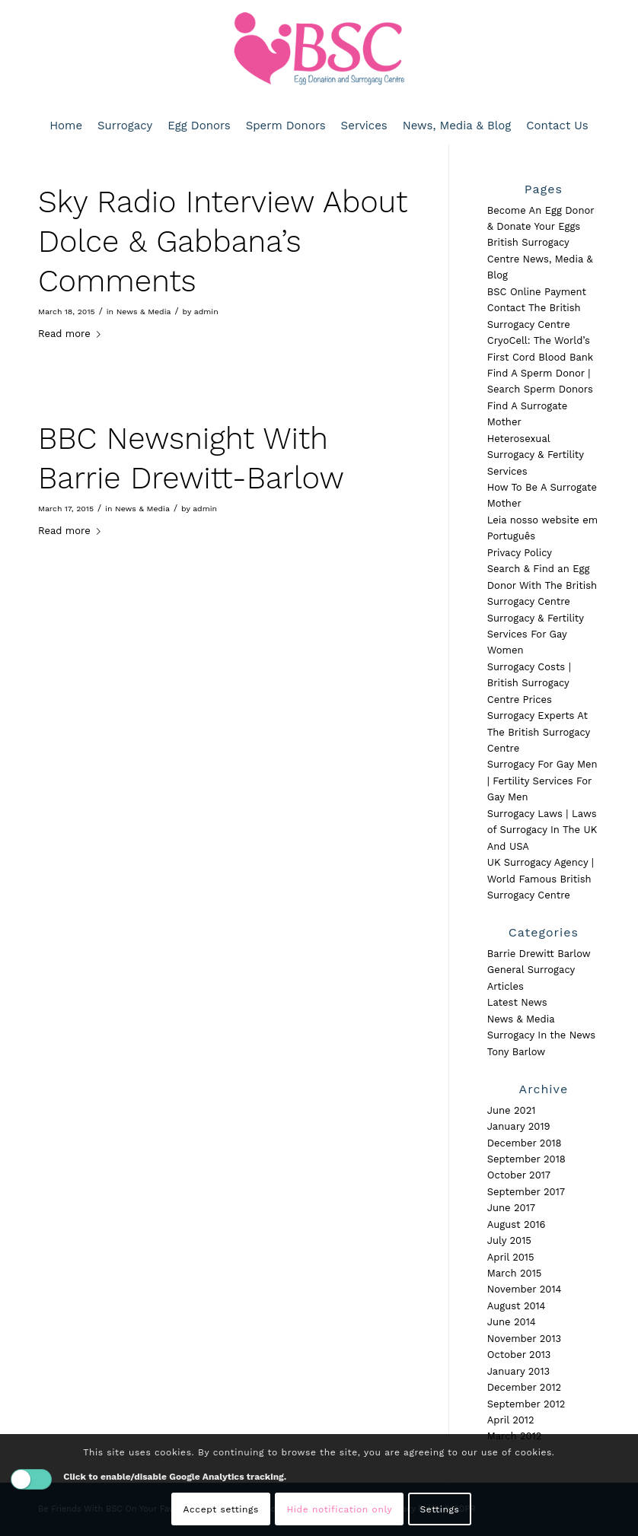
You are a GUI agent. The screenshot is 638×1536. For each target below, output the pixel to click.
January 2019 (518, 1126)
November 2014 (524, 1289)
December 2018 (524, 1143)
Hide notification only (339, 1509)
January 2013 (518, 1371)
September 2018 (526, 1159)
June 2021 (511, 1110)
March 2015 (514, 1273)
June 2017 (511, 1207)
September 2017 (526, 1191)
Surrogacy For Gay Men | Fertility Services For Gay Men (542, 780)
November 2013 (524, 1338)
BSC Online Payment (536, 291)
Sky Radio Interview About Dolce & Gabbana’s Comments (222, 241)
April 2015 (510, 1257)
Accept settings (221, 1509)
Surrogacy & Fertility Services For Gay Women (535, 634)
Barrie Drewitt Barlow (539, 953)
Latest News (517, 1002)
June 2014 (511, 1322)
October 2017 (518, 1175)
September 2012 (526, 1404)
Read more (72, 333)
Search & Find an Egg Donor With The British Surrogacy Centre (542, 585)
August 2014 (516, 1306)
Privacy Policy (519, 552)
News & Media (143, 311)
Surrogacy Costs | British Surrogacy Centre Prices (529, 683)
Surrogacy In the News (541, 1035)
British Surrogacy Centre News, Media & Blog (540, 259)
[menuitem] (66, 126)
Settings (440, 1509)
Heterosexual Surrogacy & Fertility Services (535, 455)
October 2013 (519, 1354)
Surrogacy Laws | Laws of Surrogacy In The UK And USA (542, 830)
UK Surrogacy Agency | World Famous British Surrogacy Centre (540, 879)
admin (206, 311)
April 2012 (510, 1420)
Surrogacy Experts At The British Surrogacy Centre (538, 732)
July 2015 (509, 1240)
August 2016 (516, 1224)
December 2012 (524, 1387)
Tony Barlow (516, 1051)
